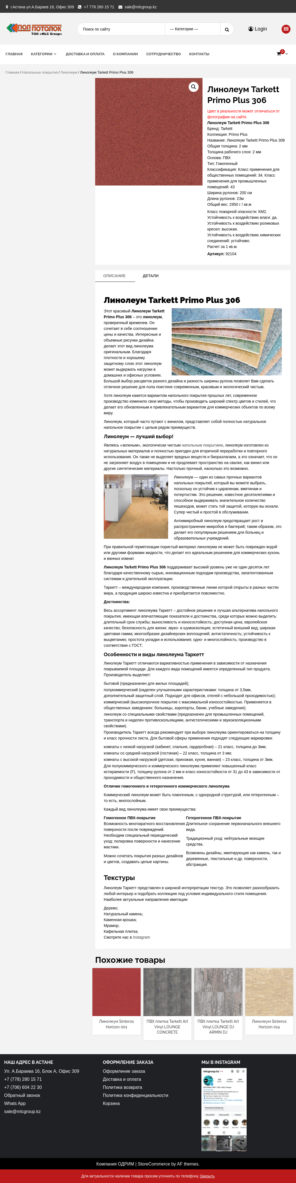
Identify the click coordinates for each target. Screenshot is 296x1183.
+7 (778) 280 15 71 (23, 1079)
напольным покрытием (202, 445)
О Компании (125, 54)
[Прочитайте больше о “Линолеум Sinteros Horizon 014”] (269, 1011)
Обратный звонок (22, 1095)
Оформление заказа (124, 1071)
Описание (114, 276)
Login (257, 29)
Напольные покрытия (40, 72)
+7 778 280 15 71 (99, 7)
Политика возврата (122, 1087)
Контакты (199, 54)
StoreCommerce (154, 1164)
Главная (14, 54)
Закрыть (207, 1176)
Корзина (111, 1103)
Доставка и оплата (85, 54)
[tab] (114, 276)
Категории (41, 54)
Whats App (15, 1103)
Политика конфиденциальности (135, 1095)
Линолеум (68, 72)
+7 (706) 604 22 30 (23, 1087)
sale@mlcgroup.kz (140, 7)
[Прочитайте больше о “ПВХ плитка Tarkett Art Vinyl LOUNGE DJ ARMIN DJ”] (218, 1011)
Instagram (141, 937)
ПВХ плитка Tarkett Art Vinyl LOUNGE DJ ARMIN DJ (218, 1026)
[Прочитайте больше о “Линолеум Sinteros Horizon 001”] (116, 1011)
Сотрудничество (163, 54)
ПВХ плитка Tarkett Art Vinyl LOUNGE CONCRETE (167, 1026)
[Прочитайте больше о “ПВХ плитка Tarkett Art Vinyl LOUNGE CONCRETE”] (167, 1011)
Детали (150, 276)
